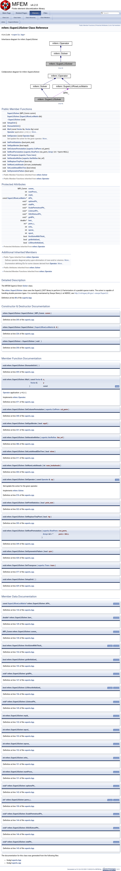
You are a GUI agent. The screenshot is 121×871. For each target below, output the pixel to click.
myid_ (30, 195)
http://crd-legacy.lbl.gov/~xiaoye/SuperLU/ (91, 293)
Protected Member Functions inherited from (27, 271)
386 (17, 444)
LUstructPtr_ (33, 211)
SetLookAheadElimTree (16, 168)
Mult (9, 129)
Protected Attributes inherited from (23, 246)
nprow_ (31, 230)
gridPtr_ (31, 217)
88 (16, 298)
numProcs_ (32, 192)
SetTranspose (12, 155)
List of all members (114, 25)
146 (17, 834)
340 (17, 416)
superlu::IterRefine (30, 158)
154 (17, 652)
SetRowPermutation (15, 152)
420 (17, 558)
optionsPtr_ (33, 201)
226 (17, 334)
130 (17, 638)
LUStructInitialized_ (36, 243)
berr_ (30, 220)
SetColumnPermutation (16, 149)
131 (17, 778)
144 (17, 820)
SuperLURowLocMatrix (29, 116)
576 (17, 495)
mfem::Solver (42, 175)
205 (17, 320)
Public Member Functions (87, 25)
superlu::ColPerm (34, 149)
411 (17, 458)
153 (17, 736)
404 (17, 472)
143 (17, 848)
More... (34, 132)
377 (17, 572)
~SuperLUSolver (13, 120)
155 (17, 666)
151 (17, 764)
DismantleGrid (13, 126)
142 (17, 792)
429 (17, 586)
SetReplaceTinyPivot (15, 161)
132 (17, 722)
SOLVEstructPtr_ (35, 214)
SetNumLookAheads (15, 164)
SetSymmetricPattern (16, 171)
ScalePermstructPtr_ (36, 208)
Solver (25, 286)
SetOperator (12, 136)
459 (17, 372)
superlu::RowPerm (31, 152)
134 (17, 610)
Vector (19, 129)
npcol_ (31, 233)
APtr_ (30, 198)
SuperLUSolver (13, 22)
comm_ (31, 188)
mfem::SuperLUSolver (14, 290)
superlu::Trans (25, 155)
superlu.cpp (29, 320)
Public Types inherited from (20, 257)
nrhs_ (30, 227)
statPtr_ (31, 204)
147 (17, 680)
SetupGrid (11, 123)
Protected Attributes (102, 25)
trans (33, 155)
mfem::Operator (43, 179)
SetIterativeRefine (14, 158)
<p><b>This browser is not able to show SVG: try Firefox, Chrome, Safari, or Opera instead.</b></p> (60, 54)
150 (17, 806)
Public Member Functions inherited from (24, 175)
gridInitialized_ (34, 239)
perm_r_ (31, 223)
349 (17, 544)
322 (17, 509)
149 (17, 624)
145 (17, 708)
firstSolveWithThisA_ (36, 236)
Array (50, 152)
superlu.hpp (18, 35)
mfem (3, 22)
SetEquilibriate (13, 145)
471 (17, 402)
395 (17, 523)
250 (17, 348)
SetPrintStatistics (14, 142)
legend (61, 68)
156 (17, 694)
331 (17, 430)
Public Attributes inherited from (21, 267)
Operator (10, 132)
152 (17, 750)
